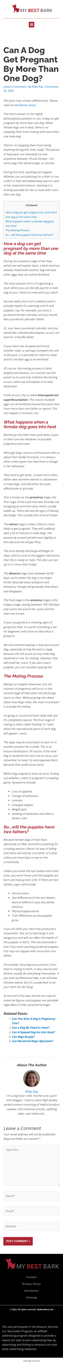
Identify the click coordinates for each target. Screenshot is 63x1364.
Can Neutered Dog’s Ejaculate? (32, 1041)
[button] (31, 24)
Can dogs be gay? (23, 1036)
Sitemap (31, 1297)
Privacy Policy (31, 1284)
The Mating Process (17, 230)
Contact (31, 1277)
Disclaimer (31, 1290)
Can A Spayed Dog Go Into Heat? (33, 1032)
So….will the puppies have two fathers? (29, 235)
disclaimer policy (25, 105)
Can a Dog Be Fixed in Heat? (30, 1027)
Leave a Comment (14, 87)
